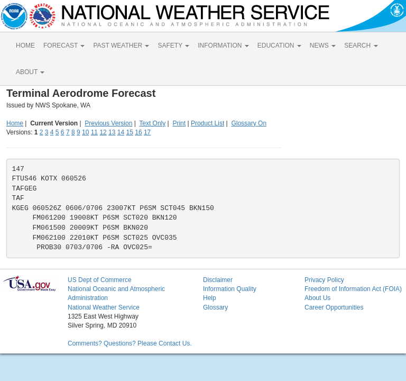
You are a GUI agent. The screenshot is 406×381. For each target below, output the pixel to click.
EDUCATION (279, 45)
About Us (317, 298)
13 (111, 132)
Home (14, 123)
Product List (207, 123)
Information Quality (229, 289)
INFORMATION (223, 45)
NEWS (323, 45)
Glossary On (248, 123)
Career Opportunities (333, 307)
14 (120, 132)
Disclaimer (218, 280)
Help (209, 298)
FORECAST (64, 45)
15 (129, 132)
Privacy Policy (324, 280)
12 (102, 132)
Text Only (152, 123)
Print (179, 123)
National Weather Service (104, 307)
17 (147, 132)
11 (94, 132)
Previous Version (108, 123)
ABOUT (30, 72)
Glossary (215, 307)
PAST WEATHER (121, 45)
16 (138, 132)
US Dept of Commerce (100, 280)
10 (85, 132)
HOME (25, 45)
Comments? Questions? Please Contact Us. (130, 343)
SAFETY (173, 45)
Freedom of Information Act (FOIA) (353, 289)
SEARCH (360, 45)
